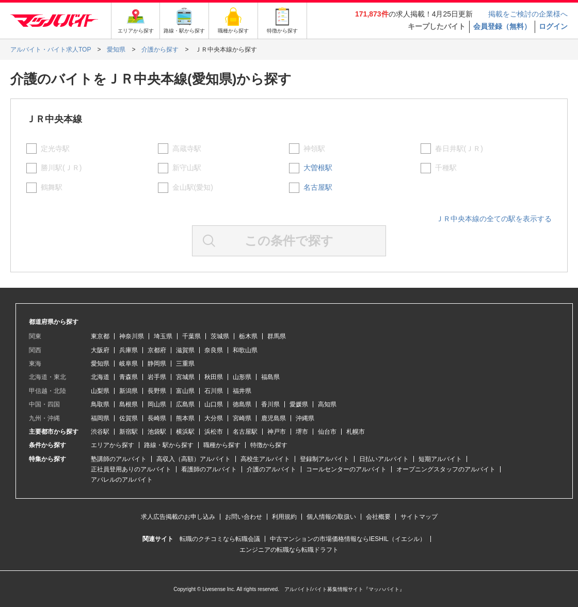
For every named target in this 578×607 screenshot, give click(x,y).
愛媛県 (299, 404)
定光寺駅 (55, 148)
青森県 (128, 377)
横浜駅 (185, 431)
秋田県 (213, 377)
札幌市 (355, 431)
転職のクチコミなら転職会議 (220, 539)
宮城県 (185, 377)
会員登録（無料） (502, 26)
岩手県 (157, 377)
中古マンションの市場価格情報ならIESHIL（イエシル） (348, 539)
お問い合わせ (243, 516)
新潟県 (128, 391)
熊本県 (185, 418)
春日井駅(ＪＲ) (459, 148)
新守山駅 (186, 167)
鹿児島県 (273, 418)
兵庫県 (128, 350)
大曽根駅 (317, 167)
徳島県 (242, 404)
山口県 (213, 404)
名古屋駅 (317, 187)
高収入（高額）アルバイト (193, 459)
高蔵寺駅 (186, 148)
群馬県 (276, 336)
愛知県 (100, 363)
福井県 (242, 391)
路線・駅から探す (169, 445)
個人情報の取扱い (331, 516)
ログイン (553, 26)
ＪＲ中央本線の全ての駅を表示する (494, 219)
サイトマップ (419, 516)
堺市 (302, 431)
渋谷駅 (100, 431)
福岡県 (100, 418)
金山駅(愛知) (192, 187)
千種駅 (446, 167)
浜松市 (213, 431)
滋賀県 (185, 350)
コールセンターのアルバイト (346, 469)
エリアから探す (112, 445)
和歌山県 (245, 350)
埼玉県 (163, 336)
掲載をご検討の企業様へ (528, 14)
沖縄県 (305, 418)
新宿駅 (128, 431)
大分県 (213, 418)
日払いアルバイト (384, 459)
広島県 (185, 404)
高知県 (327, 404)
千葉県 (191, 336)
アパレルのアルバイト (122, 479)
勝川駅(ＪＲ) (61, 167)
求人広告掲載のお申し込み (178, 516)
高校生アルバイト (265, 459)
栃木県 (248, 336)
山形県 (242, 377)
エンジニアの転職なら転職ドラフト (289, 549)
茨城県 (220, 336)
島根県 (128, 404)
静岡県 (157, 363)
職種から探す (221, 445)
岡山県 (157, 404)
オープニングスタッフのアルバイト (445, 469)
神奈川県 (131, 336)
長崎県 (157, 418)
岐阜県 (128, 363)
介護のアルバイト (271, 469)
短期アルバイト (440, 459)
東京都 (100, 336)
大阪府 (100, 350)
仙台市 (327, 431)
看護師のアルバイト (209, 469)
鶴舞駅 (51, 187)
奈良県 (213, 350)
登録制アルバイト (324, 459)
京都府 (157, 350)
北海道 (100, 377)
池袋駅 (157, 431)
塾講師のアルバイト (119, 459)
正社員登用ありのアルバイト (131, 469)
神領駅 (314, 148)
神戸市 (276, 431)
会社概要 (378, 516)
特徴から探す (268, 445)
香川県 (270, 404)
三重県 (185, 363)
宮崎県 (242, 418)
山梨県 (100, 391)
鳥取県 (100, 404)
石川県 (213, 391)
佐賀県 (128, 418)
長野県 (157, 391)
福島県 (270, 377)
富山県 (185, 391)
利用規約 (284, 516)
